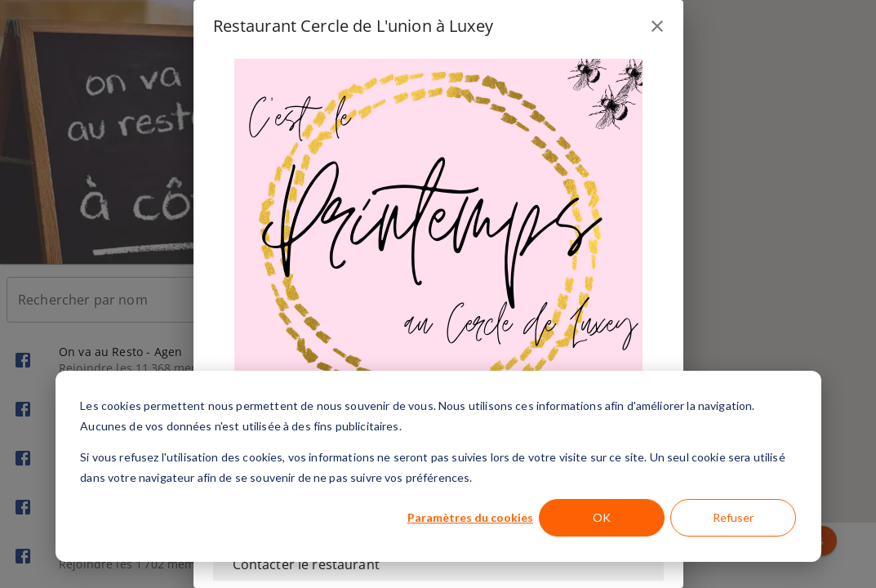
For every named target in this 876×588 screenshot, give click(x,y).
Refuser (733, 517)
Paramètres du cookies (470, 517)
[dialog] (438, 466)
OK (602, 517)
